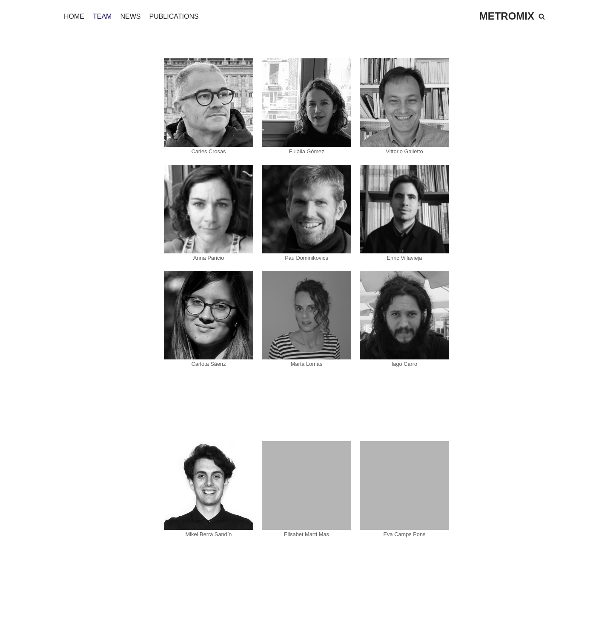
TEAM (102, 16)
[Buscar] (542, 16)
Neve (14, 618)
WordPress (104, 618)
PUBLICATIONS (173, 16)
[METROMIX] (506, 16)
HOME (74, 16)
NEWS (130, 16)
